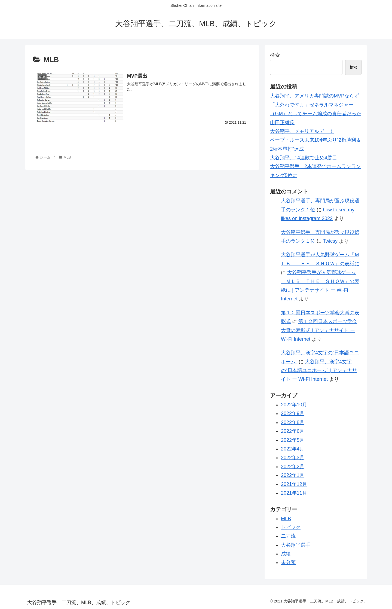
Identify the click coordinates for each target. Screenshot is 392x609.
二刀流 (288, 536)
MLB (286, 518)
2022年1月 (292, 475)
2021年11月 (294, 493)
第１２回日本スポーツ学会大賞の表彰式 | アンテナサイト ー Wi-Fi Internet (319, 330)
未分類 (288, 562)
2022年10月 (294, 404)
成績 (286, 553)
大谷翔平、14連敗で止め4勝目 (303, 157)
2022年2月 (292, 466)
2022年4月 (292, 449)
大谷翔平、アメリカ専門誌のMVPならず (314, 96)
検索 (275, 55)
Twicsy (330, 241)
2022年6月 (292, 431)
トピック (291, 527)
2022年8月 (292, 422)
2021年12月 (294, 484)
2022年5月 (292, 440)
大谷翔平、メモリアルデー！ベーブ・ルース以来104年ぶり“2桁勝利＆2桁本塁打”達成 (315, 140)
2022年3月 (292, 457)
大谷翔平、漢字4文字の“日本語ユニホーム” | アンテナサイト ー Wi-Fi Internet (319, 370)
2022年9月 (292, 413)
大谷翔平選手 (295, 545)
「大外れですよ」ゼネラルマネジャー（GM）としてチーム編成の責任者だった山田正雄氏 (315, 113)
